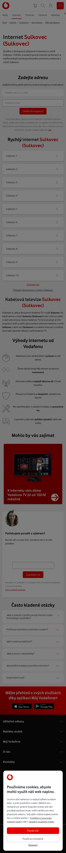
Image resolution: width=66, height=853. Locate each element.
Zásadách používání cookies (41, 821)
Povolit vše (33, 830)
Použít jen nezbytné (32, 838)
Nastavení (33, 845)
